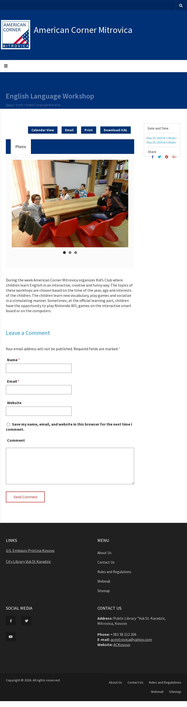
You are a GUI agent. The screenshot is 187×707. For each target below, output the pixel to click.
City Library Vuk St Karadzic (28, 567)
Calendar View (42, 130)
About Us (104, 558)
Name (12, 359)
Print (88, 130)
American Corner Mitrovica (83, 29)
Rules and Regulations (114, 577)
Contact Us (106, 568)
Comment (16, 440)
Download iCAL (115, 130)
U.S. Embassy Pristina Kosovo (30, 556)
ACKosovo (121, 650)
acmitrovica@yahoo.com (131, 645)
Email (69, 130)
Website (14, 402)
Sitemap (103, 596)
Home (9, 105)
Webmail (103, 587)
